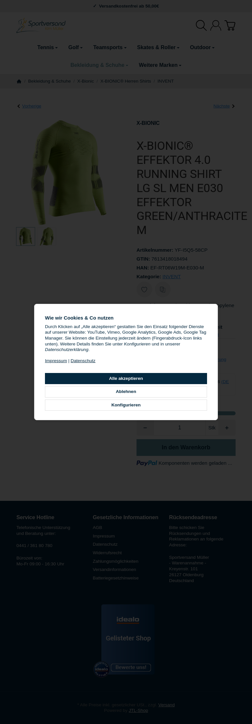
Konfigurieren (125, 404)
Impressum (56, 360)
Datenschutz (83, 360)
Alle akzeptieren (126, 378)
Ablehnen (126, 391)
